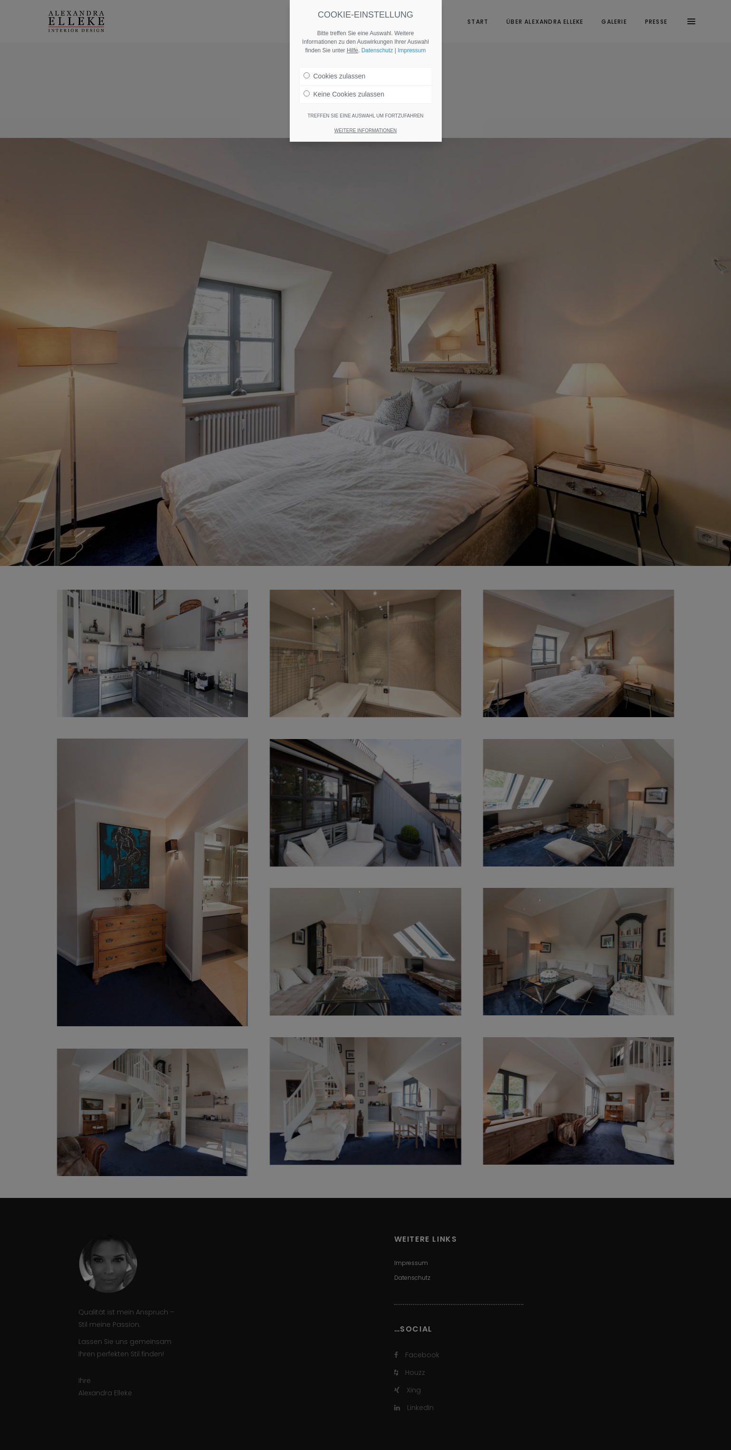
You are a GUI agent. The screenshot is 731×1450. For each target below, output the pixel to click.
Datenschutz (377, 50)
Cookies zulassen (335, 76)
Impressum (412, 50)
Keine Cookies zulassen (344, 94)
